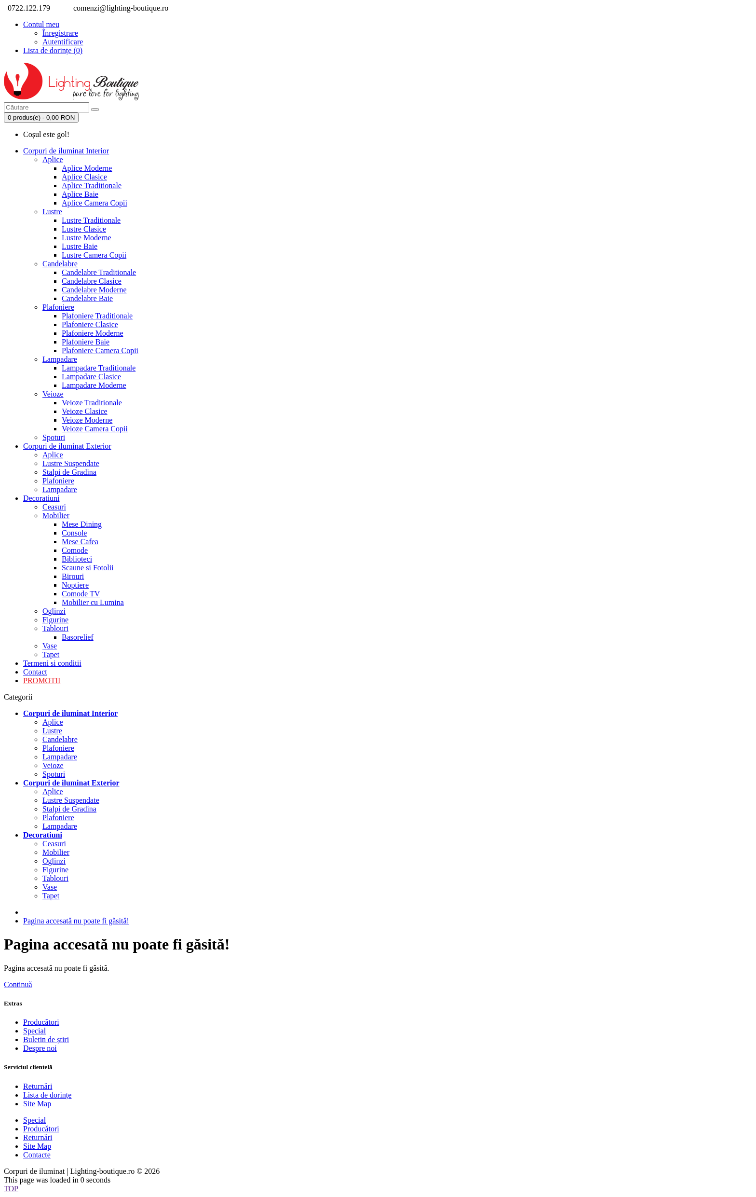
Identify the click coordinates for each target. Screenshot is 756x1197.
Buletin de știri (46, 1039)
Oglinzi (54, 611)
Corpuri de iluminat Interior (66, 151)
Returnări (37, 1086)
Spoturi (53, 437)
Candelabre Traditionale (99, 272)
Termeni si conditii (52, 663)
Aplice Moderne (87, 168)
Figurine (55, 620)
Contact (35, 672)
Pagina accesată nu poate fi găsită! (76, 921)
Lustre (52, 211)
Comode (75, 550)
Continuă (18, 984)
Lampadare (59, 359)
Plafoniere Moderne (92, 333)
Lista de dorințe (47, 1095)
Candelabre (60, 264)
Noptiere (75, 585)
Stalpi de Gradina (69, 472)
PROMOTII (41, 680)
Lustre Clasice (84, 229)
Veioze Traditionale (92, 403)
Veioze (53, 394)
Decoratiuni (41, 498)
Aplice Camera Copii (94, 203)
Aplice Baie (80, 194)
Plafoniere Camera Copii (100, 350)
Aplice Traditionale (92, 185)
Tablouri (55, 628)
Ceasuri (54, 507)
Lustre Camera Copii (94, 255)
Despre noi (40, 1048)
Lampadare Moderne (94, 385)
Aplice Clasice (84, 177)
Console (74, 533)
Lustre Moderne (86, 238)
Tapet (50, 654)
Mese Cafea (80, 541)
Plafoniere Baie (85, 342)
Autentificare (62, 42)
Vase (49, 646)
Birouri (73, 576)
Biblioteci (77, 559)
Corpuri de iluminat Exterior (67, 446)
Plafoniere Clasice (90, 324)
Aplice (52, 159)
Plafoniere (58, 307)
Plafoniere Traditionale (97, 316)
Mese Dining (82, 524)
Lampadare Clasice (91, 376)
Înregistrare (60, 33)
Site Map (37, 1104)
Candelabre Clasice (92, 281)
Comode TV (81, 594)
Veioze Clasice (85, 411)
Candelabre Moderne (94, 290)
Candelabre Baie (87, 298)
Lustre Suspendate (70, 463)
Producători (41, 1022)
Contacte (37, 1155)
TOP (11, 1188)
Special (34, 1031)
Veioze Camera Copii (95, 429)
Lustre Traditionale (91, 220)
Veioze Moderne (87, 420)
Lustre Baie (79, 246)
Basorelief (78, 637)
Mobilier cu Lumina (93, 602)
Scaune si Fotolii (88, 568)
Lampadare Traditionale (98, 368)
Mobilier (55, 515)
